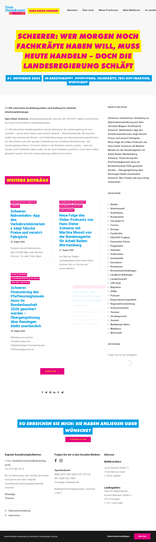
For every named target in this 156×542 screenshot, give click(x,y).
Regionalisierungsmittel (123, 299)
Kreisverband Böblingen (123, 270)
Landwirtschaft (118, 279)
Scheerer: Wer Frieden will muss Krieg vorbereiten (128, 180)
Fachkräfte (106, 78)
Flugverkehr (116, 246)
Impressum (14, 515)
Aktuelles (72, 10)
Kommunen (116, 266)
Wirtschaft (78, 82)
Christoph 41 (117, 221)
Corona (114, 225)
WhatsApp (10, 494)
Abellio (114, 204)
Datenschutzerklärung (19, 510)
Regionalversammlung (122, 303)
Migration (115, 287)
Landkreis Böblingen (121, 274)
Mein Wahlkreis (131, 10)
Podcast (91, 206)
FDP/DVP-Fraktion (133, 78)
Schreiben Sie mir (78, 439)
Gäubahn (115, 250)
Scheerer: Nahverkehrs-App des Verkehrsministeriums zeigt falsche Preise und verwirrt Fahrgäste (36, 224)
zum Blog (52, 371)
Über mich (88, 10)
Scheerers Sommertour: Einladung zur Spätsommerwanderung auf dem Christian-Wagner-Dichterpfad (128, 122)
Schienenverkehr (119, 308)
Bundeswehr (117, 217)
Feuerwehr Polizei (120, 241)
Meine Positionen (108, 10)
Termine (114, 312)
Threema (9, 498)
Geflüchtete (116, 254)
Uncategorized (118, 316)
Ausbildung (85, 78)
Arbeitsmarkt (61, 78)
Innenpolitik (116, 258)
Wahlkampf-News (120, 324)
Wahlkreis (115, 328)
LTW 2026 (115, 283)
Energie (114, 229)
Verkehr (23, 206)
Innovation (116, 262)
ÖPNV (21, 202)
